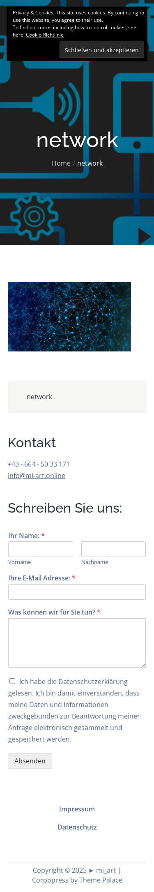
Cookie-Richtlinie (45, 34)
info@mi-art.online (36, 475)
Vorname (19, 562)
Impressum (77, 808)
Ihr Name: (26, 536)
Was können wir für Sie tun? (54, 612)
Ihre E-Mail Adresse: (42, 578)
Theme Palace (100, 880)
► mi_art (102, 870)
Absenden (30, 760)
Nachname (94, 562)
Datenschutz (77, 827)
